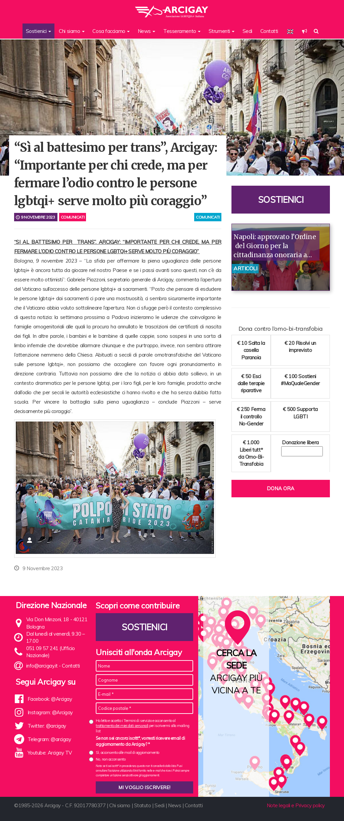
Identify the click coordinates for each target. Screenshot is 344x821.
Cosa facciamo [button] (111, 31)
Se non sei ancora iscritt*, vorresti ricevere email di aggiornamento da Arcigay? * (140, 741)
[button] (304, 31)
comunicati (208, 217)
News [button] (147, 31)
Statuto (142, 805)
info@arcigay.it (42, 666)
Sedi (247, 31)
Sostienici (281, 199)
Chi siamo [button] (72, 31)
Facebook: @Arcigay (50, 699)
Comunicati (73, 217)
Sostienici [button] (38, 31)
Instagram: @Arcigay (50, 712)
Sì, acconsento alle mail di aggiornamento (127, 752)
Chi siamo (119, 805)
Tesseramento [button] (182, 31)
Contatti (269, 31)
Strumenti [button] (222, 31)
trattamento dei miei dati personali (122, 725)
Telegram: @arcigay (49, 739)
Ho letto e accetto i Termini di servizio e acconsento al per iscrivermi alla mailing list (142, 725)
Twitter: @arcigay (47, 726)
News (174, 805)
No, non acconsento (110, 759)
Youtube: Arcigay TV (50, 752)
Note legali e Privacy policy (296, 805)
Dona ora (280, 488)
